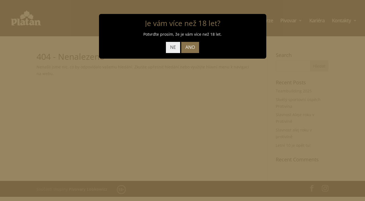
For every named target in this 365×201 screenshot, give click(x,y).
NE (173, 47)
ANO (190, 47)
